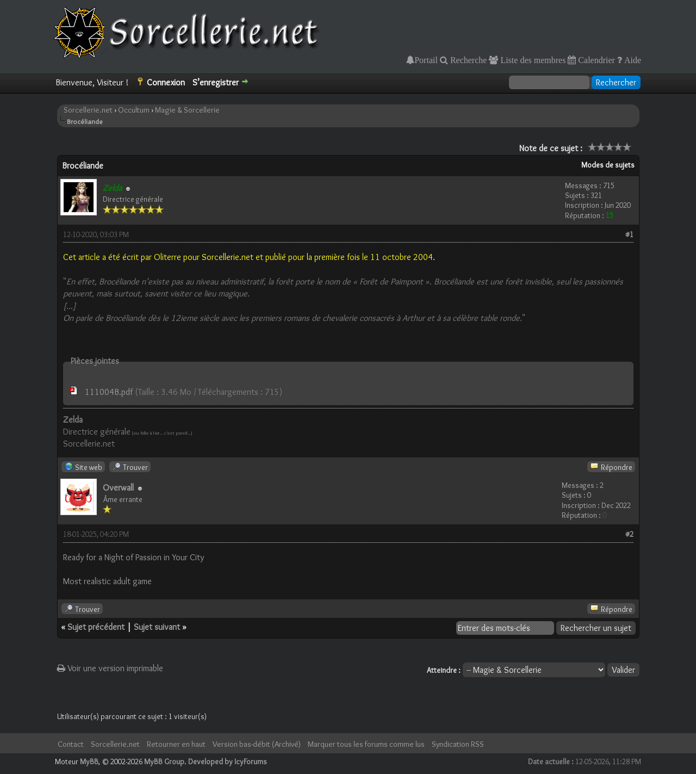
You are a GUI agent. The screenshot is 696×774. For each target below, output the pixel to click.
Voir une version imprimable (110, 668)
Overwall (118, 487)
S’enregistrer (215, 82)
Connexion (166, 82)
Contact (71, 744)
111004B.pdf (109, 392)
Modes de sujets (608, 165)
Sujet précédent (96, 627)
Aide (631, 59)
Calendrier (595, 59)
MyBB (89, 761)
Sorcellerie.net (88, 110)
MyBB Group (164, 761)
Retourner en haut (176, 744)
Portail (426, 59)
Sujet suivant (157, 627)
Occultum (134, 110)
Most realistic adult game (107, 581)
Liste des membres (532, 59)
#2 (629, 534)
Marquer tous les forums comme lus (366, 744)
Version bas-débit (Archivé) (257, 744)
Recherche (467, 59)
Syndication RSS (458, 744)
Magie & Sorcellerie (187, 110)
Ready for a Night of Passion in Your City (133, 557)
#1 (629, 234)
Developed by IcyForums (227, 761)
